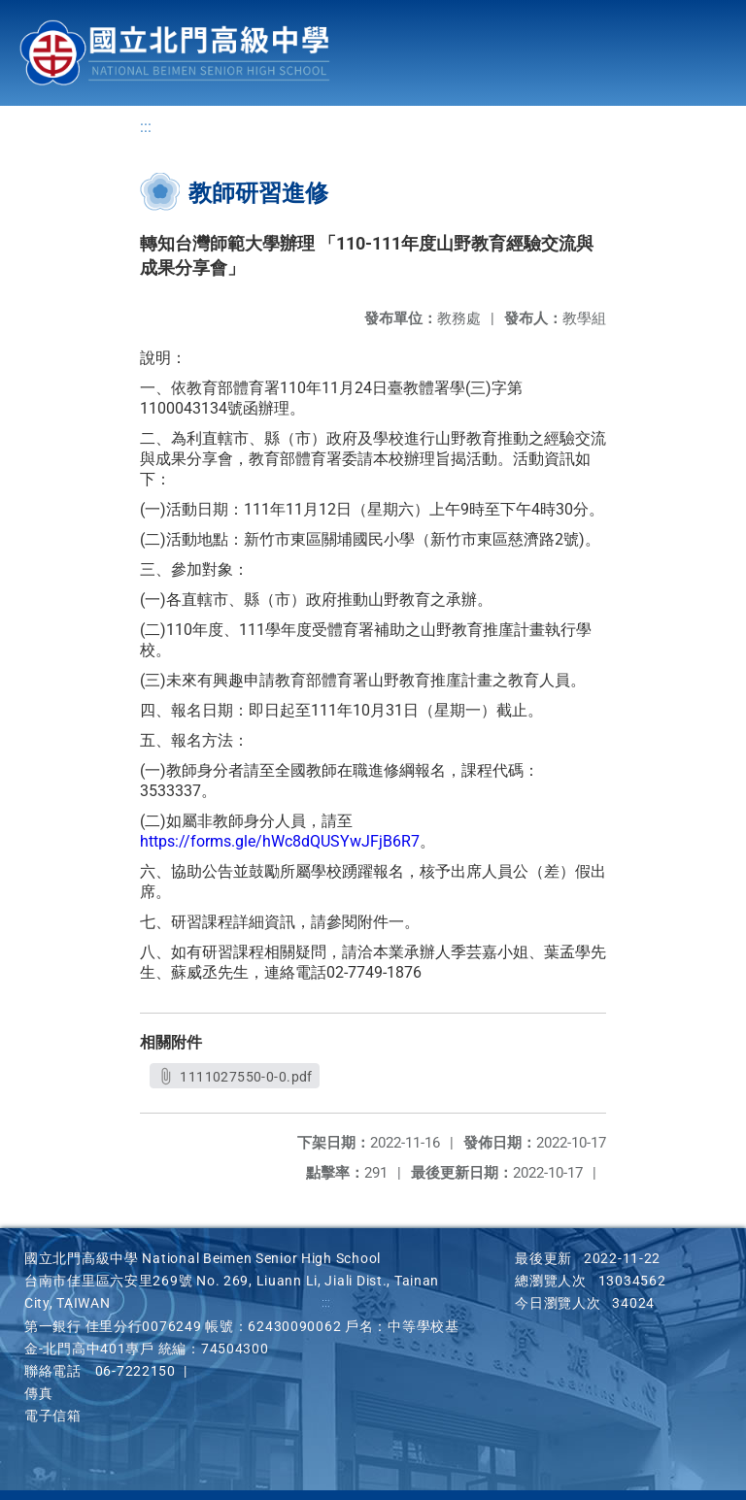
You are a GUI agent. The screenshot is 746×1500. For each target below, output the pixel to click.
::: (146, 126)
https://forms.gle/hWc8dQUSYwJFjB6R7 (280, 841)
